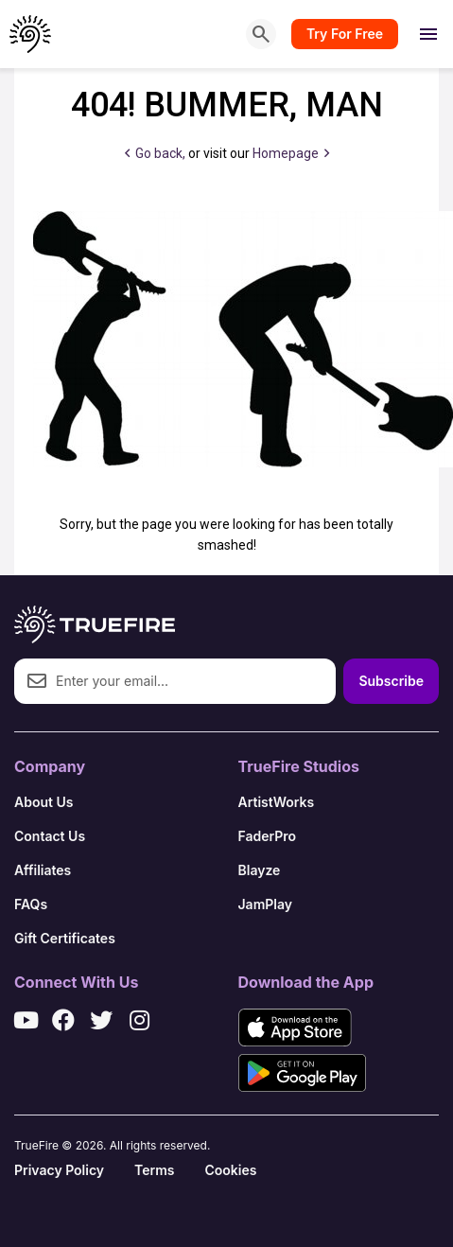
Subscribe (391, 681)
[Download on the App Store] (295, 1027)
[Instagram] (139, 1020)
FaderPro (267, 836)
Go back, (155, 153)
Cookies (230, 1170)
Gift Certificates (64, 938)
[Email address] (175, 681)
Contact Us (49, 836)
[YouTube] (25, 1020)
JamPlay (265, 904)
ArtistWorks (276, 802)
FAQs (30, 904)
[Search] (261, 34)
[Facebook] (63, 1020)
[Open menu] (428, 34)
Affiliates (42, 870)
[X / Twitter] (101, 1020)
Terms (154, 1170)
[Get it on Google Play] (302, 1073)
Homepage (291, 153)
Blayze (259, 870)
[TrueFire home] (30, 34)
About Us (43, 802)
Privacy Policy (59, 1170)
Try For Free (344, 34)
